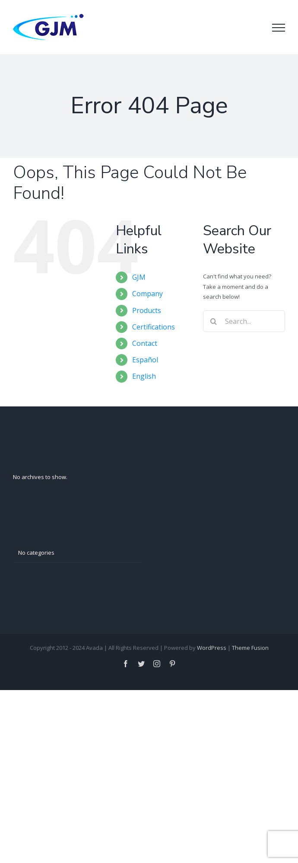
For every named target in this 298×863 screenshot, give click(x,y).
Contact (144, 343)
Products (146, 310)
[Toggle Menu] (278, 28)
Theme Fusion (250, 648)
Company (147, 293)
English (144, 376)
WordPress (211, 648)
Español (145, 359)
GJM (139, 277)
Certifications (153, 327)
